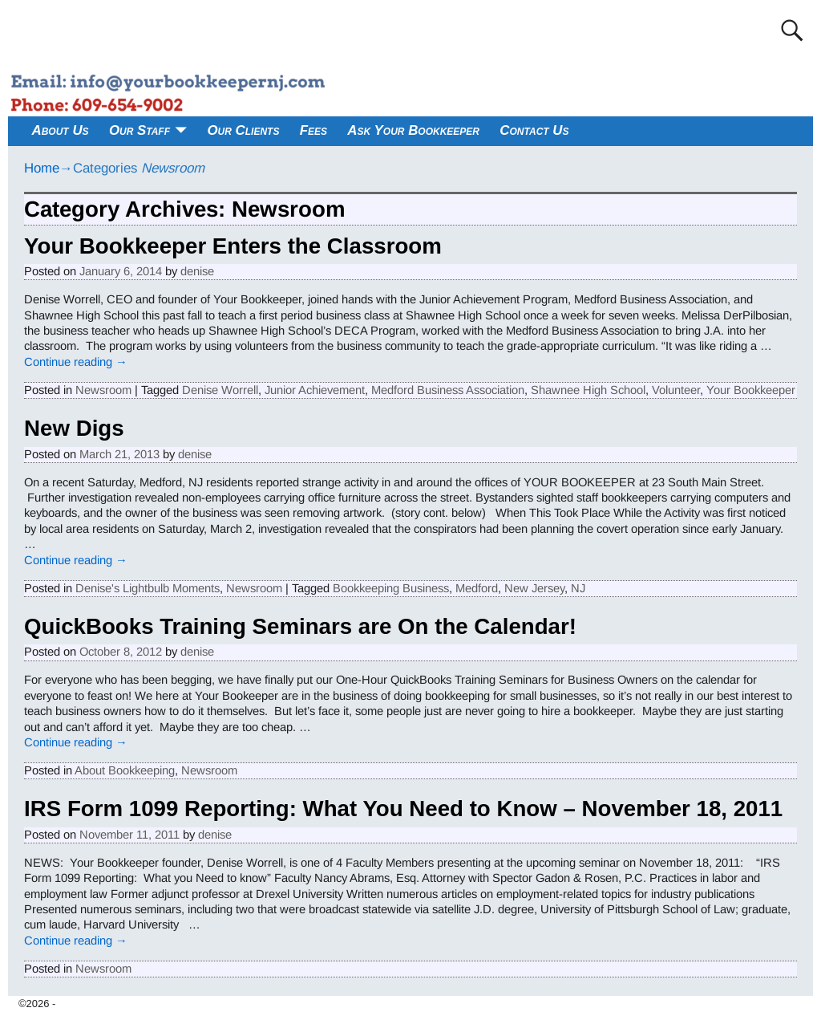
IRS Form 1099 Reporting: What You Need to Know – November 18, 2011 (403, 808)
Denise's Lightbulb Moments (147, 588)
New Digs (74, 428)
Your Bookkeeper (750, 390)
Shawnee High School (588, 390)
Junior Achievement (315, 390)
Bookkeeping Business (391, 588)
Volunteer (676, 390)
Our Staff (139, 130)
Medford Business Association (447, 390)
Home (41, 168)
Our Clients (243, 130)
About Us (60, 130)
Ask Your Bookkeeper (413, 130)
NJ (578, 588)
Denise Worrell (220, 390)
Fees (313, 130)
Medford (476, 588)
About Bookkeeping (125, 770)
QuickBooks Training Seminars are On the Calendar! (300, 626)
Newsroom (103, 390)
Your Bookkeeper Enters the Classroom (233, 246)
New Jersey (534, 588)
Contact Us (533, 130)
